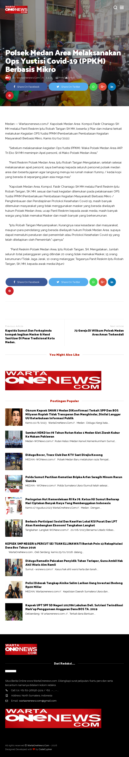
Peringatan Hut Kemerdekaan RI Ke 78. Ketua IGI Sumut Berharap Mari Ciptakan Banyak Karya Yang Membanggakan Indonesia (72, 501)
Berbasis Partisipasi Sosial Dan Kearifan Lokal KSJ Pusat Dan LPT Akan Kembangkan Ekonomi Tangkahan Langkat (71, 523)
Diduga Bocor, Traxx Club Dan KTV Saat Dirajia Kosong (64, 454)
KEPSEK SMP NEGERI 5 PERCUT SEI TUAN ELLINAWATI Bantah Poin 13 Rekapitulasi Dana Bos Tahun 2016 (64, 545)
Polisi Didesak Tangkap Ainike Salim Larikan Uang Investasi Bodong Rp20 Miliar (74, 584)
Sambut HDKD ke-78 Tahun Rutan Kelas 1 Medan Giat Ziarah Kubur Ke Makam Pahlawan (72, 434)
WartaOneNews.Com (38, 745)
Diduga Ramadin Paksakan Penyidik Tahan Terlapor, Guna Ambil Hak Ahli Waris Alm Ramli (74, 562)
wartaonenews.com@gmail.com (38, 700)
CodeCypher (45, 749)
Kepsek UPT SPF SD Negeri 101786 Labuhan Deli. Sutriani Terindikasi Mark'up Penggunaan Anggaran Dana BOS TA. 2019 (74, 606)
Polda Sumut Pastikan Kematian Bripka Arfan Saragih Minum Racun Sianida (73, 478)
